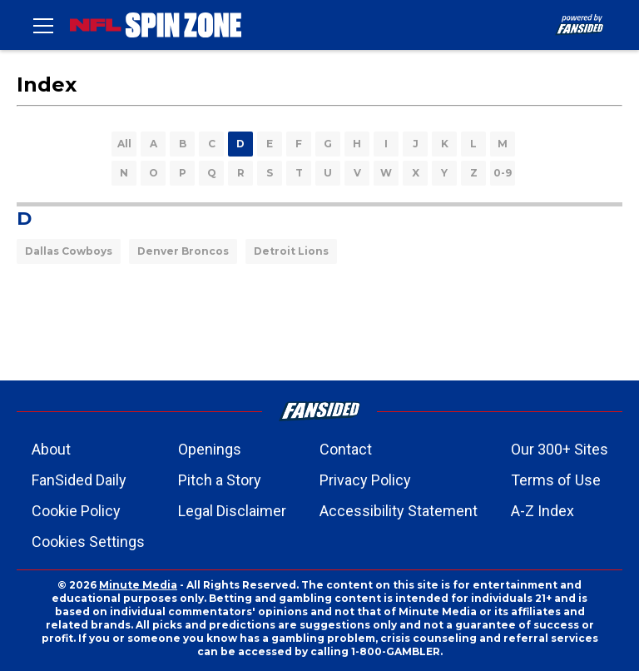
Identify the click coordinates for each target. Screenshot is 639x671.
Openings (209, 449)
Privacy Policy (365, 480)
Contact (346, 449)
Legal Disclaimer (232, 510)
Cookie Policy (76, 510)
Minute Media (138, 585)
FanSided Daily (79, 480)
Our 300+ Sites (559, 449)
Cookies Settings (88, 541)
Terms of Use (556, 480)
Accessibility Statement (399, 510)
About (51, 449)
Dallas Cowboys (68, 251)
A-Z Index (542, 510)
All (124, 143)
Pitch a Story (219, 480)
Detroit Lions (291, 251)
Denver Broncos (183, 251)
